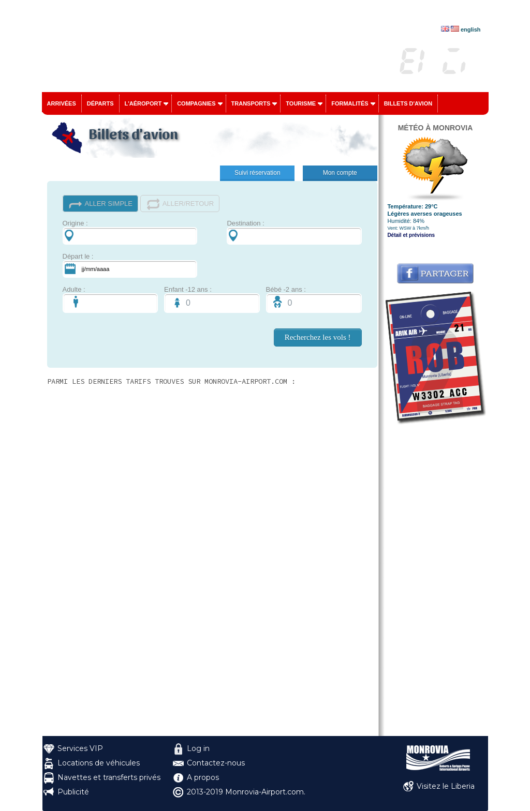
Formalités (350, 103)
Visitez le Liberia (446, 786)
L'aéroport (143, 103)
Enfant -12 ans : (212, 299)
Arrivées (61, 103)
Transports (251, 103)
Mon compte (340, 172)
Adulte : (110, 299)
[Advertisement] (435, 581)
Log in (198, 748)
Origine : (130, 232)
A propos (203, 777)
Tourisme (301, 103)
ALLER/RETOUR (180, 204)
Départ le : (130, 265)
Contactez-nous (216, 763)
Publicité (73, 792)
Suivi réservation (257, 172)
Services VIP (80, 748)
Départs (100, 103)
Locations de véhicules (98, 763)
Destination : (294, 232)
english (471, 29)
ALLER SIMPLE (100, 204)
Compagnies (196, 103)
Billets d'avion (408, 103)
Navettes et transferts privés (108, 777)
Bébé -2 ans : (314, 299)
